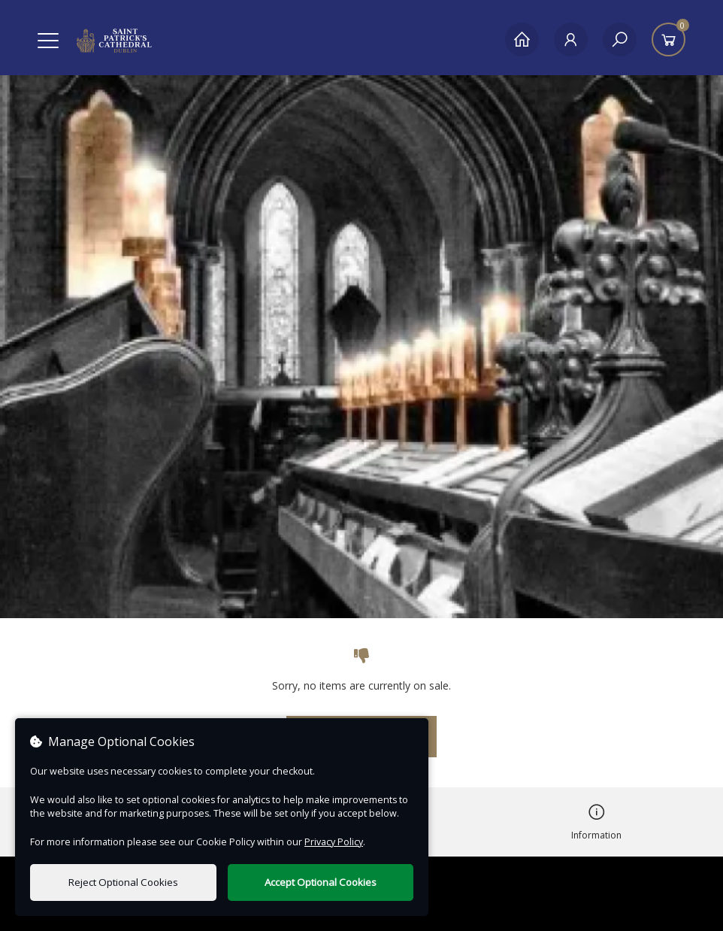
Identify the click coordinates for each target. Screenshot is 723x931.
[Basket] (668, 39)
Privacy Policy (333, 841)
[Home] (522, 39)
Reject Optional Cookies (123, 882)
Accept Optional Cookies (321, 882)
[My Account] (571, 39)
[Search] (620, 39)
